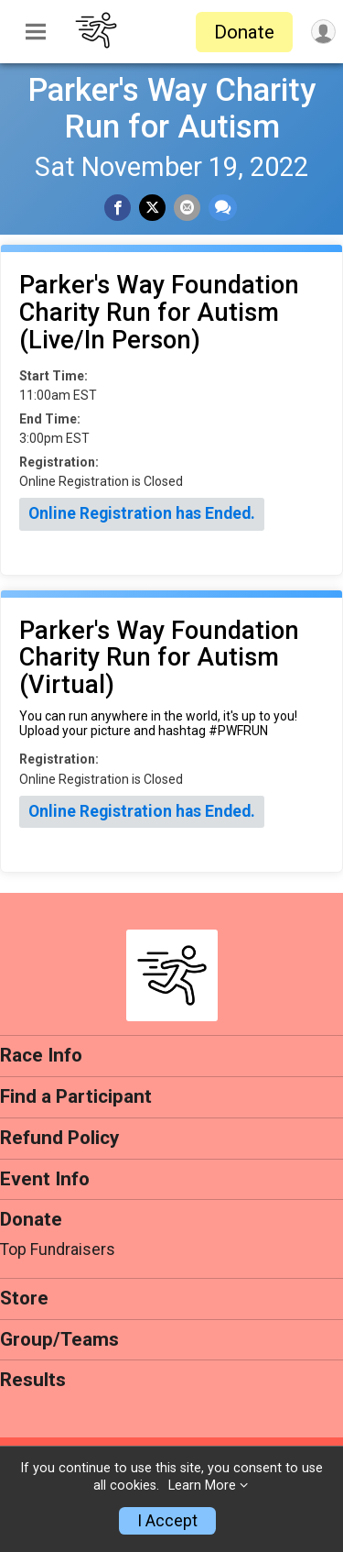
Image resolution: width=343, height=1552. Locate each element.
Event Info (45, 1179)
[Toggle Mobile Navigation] (35, 32)
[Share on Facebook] (117, 207)
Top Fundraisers (57, 1249)
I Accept (167, 1521)
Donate (244, 32)
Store (24, 1298)
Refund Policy (59, 1138)
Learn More (202, 1485)
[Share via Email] (187, 207)
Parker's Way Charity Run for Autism (171, 108)
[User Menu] (323, 31)
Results (33, 1380)
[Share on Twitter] (152, 207)
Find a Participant (76, 1096)
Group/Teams (59, 1339)
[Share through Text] (223, 207)
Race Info (41, 1055)
